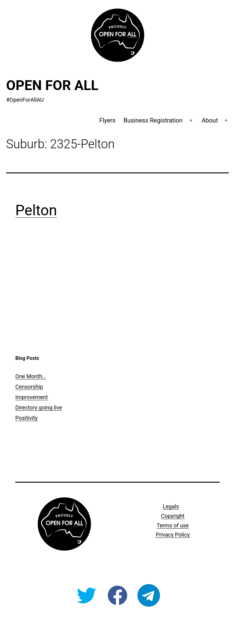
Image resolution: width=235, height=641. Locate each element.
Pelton (36, 210)
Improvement (31, 397)
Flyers (107, 120)
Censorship (29, 386)
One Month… (30, 376)
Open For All (52, 85)
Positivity (26, 418)
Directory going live (38, 407)
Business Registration (153, 120)
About (210, 120)
